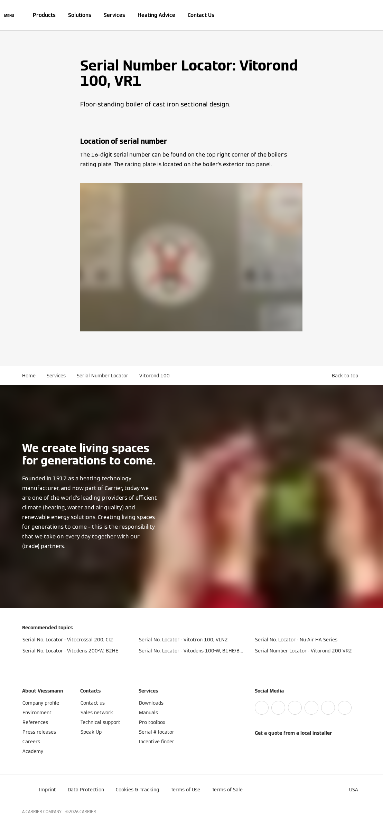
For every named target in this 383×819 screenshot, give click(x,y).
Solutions (79, 15)
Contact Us (201, 15)
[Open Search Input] (357, 15)
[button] (346, 376)
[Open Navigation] (9, 15)
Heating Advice (156, 15)
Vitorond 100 (154, 376)
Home (29, 376)
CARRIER (88, 811)
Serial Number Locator (102, 376)
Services (114, 15)
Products (44, 15)
